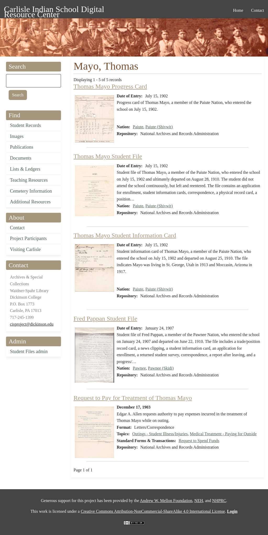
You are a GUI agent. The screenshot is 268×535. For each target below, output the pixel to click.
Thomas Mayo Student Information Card (125, 235)
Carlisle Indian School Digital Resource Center (54, 10)
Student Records (25, 125)
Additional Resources (30, 201)
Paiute (138, 127)
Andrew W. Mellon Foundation (166, 500)
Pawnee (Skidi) (161, 368)
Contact (17, 227)
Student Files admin (29, 351)
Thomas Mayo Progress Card (110, 86)
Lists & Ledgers (25, 169)
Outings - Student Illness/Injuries (160, 434)
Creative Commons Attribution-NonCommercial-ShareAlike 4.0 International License (153, 511)
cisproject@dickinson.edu (31, 324)
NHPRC (219, 500)
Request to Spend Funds (199, 440)
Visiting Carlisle (25, 249)
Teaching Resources (29, 180)
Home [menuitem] (238, 10)
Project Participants (28, 238)
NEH (198, 500)
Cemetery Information (31, 191)
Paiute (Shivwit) (159, 127)
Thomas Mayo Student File (108, 156)
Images (17, 136)
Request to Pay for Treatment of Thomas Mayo (133, 397)
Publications (21, 147)
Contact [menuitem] (257, 10)
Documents (20, 158)
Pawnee (139, 368)
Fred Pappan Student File (105, 318)
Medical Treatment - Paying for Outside (223, 434)
